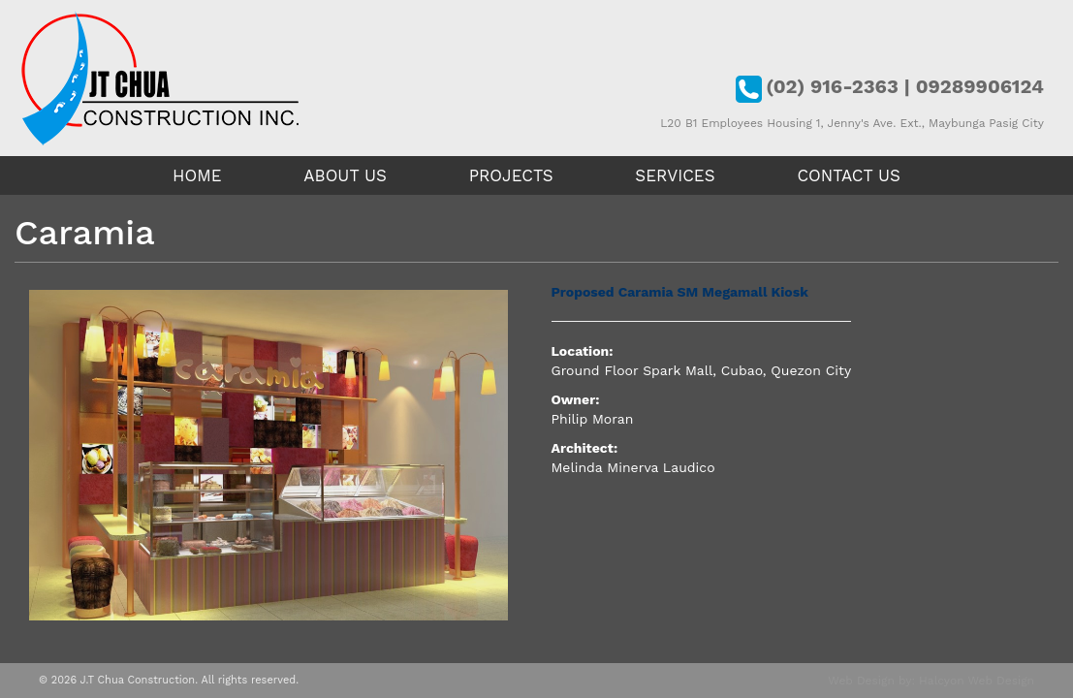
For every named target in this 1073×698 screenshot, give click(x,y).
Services (674, 175)
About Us (345, 175)
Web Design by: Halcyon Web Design (931, 680)
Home (197, 175)
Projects (511, 175)
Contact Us (848, 175)
